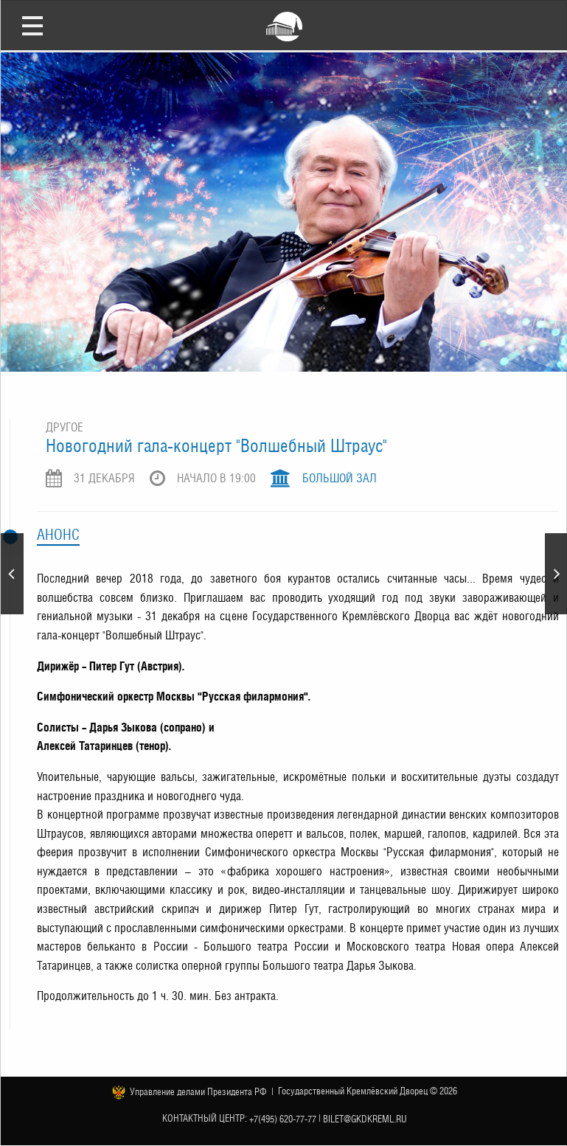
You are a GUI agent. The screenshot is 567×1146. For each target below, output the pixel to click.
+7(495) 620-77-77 (282, 1118)
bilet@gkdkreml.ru (365, 1118)
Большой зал (339, 478)
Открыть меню (32, 25)
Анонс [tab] (58, 535)
